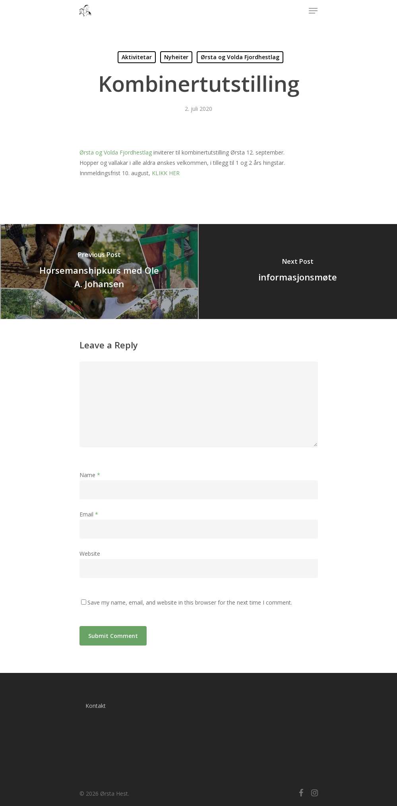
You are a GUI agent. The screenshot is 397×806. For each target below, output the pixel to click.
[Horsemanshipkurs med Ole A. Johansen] (99, 271)
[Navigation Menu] (313, 11)
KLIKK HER (166, 173)
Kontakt (95, 705)
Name (89, 475)
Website (89, 553)
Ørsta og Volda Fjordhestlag (240, 57)
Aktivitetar (137, 57)
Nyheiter (176, 57)
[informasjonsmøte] (298, 271)
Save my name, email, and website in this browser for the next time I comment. (189, 602)
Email (88, 514)
